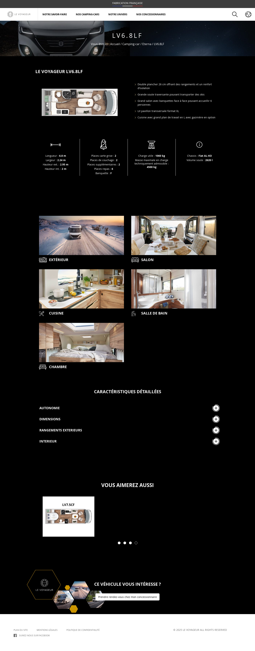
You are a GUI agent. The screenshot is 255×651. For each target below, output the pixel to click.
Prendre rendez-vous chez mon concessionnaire (127, 597)
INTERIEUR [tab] (129, 441)
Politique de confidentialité (83, 629)
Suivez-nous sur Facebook (34, 635)
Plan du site (21, 629)
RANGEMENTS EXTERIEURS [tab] (129, 430)
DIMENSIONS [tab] (129, 419)
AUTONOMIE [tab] (129, 408)
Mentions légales (47, 629)
